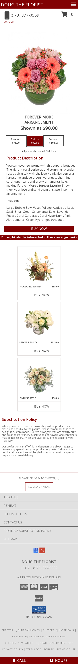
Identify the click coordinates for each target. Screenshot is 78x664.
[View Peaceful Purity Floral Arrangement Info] (39, 321)
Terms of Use (66, 649)
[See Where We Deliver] (39, 486)
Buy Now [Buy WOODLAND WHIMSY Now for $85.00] (41, 295)
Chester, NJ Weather (19, 642)
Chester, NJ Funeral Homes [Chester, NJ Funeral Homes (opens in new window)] (21, 630)
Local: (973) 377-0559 (39, 568)
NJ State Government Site (55, 642)
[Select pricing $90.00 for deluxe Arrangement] (35, 141)
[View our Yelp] (42, 552)
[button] (67, 15)
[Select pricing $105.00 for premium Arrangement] (53, 141)
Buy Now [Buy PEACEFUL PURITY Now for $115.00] (41, 351)
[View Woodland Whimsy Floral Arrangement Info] (39, 265)
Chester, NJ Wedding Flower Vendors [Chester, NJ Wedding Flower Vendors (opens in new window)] (39, 636)
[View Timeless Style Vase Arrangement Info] (39, 377)
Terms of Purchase (40, 649)
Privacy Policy (12, 649)
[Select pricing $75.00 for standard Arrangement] (16, 141)
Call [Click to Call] (19, 660)
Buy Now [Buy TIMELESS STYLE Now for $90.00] (41, 406)
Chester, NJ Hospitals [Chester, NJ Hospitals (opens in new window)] (58, 630)
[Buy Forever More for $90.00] (38, 229)
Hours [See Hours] (58, 660)
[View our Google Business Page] (36, 552)
